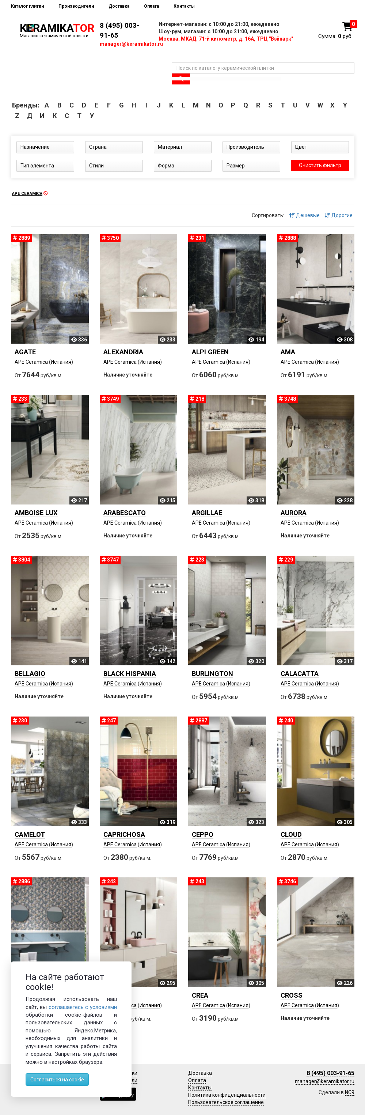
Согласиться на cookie (57, 1079)
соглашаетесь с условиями (83, 1007)
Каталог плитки (27, 6)
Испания (61, 362)
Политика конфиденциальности (227, 1095)
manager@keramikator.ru (131, 44)
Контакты (184, 6)
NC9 (349, 1092)
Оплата (151, 6)
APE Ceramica (31, 362)
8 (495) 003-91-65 (330, 1073)
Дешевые (304, 215)
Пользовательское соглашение (226, 1102)
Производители (76, 6)
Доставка (119, 6)
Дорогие (338, 215)
